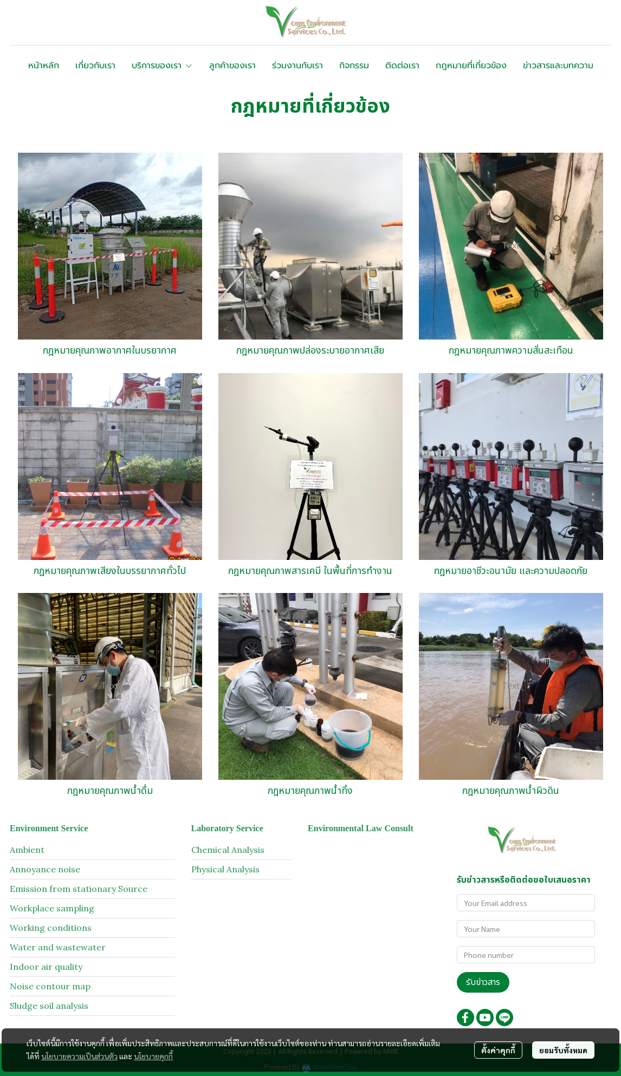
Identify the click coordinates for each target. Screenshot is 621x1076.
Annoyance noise (45, 869)
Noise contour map (50, 986)
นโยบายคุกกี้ (153, 1056)
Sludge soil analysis (49, 1005)
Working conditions (51, 927)
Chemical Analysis (227, 849)
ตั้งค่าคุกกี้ (498, 1050)
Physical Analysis (225, 869)
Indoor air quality (46, 966)
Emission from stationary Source (78, 888)
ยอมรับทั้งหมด (563, 1050)
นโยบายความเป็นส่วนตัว (79, 1056)
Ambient (27, 849)
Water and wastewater (58, 947)
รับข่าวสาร (483, 982)
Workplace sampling (52, 908)
